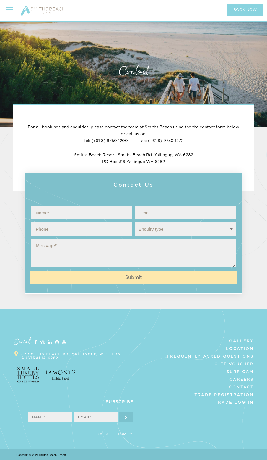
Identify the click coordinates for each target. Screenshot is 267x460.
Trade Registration (224, 395)
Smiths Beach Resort (43, 13)
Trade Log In (234, 402)
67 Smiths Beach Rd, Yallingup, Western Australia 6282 (71, 356)
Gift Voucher (234, 364)
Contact (241, 387)
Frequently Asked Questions (210, 356)
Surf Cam (240, 372)
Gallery (241, 341)
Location (240, 349)
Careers (241, 379)
